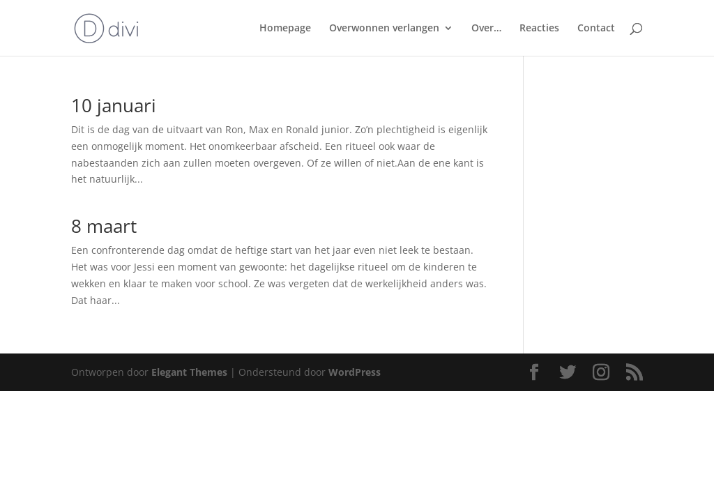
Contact (596, 28)
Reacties (539, 28)
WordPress (354, 372)
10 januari (113, 105)
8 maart (104, 225)
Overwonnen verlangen (384, 28)
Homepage (285, 28)
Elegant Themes (189, 372)
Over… (486, 28)
